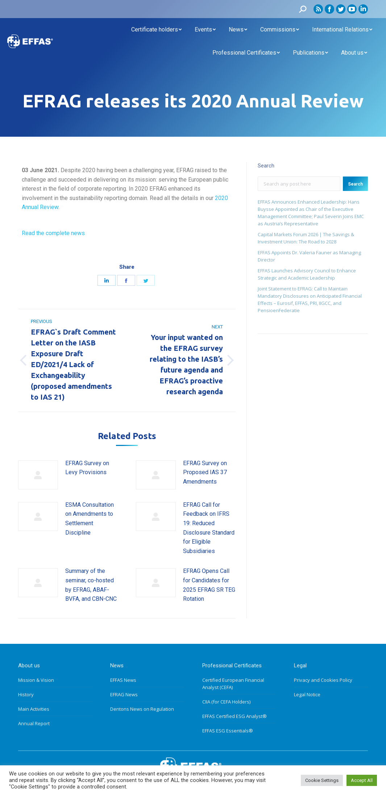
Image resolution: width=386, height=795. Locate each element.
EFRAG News (124, 694)
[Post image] (38, 474)
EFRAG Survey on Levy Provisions (87, 468)
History (26, 694)
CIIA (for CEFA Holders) (226, 701)
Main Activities (33, 709)
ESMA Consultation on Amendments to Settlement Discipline (89, 518)
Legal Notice (307, 694)
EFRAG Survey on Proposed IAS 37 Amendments (205, 472)
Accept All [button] (362, 780)
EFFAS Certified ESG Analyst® (234, 716)
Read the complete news (53, 233)
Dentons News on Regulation (142, 709)
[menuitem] (156, 30)
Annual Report (34, 723)
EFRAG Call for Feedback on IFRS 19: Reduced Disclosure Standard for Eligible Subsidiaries (208, 527)
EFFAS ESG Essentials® (227, 730)
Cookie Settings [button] (322, 780)
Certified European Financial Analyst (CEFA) (233, 683)
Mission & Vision (36, 680)
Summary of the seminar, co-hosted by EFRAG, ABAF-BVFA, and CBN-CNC (91, 584)
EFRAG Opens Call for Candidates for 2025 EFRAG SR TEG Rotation (209, 584)
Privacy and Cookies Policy (323, 680)
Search (355, 184)
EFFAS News (123, 680)
